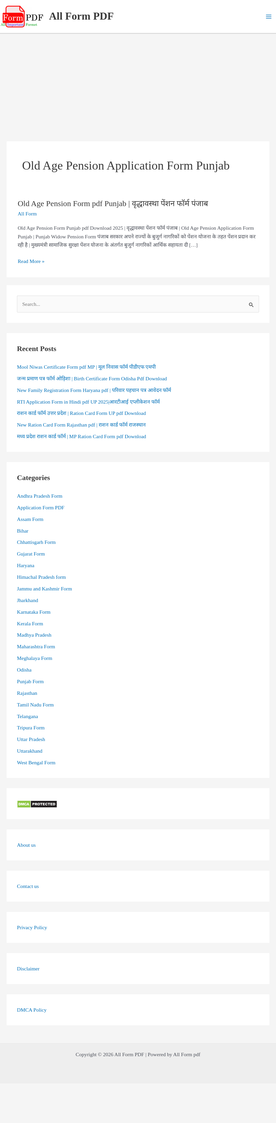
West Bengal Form (36, 762)
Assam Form (30, 519)
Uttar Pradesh (31, 739)
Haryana (26, 565)
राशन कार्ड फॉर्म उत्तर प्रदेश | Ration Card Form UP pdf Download (81, 413)
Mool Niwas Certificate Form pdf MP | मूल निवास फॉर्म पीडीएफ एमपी (86, 367)
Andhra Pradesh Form (39, 496)
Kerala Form (30, 623)
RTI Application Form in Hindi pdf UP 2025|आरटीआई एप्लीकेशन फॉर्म (88, 402)
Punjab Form (30, 681)
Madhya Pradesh (34, 635)
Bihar (22, 531)
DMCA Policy (31, 1010)
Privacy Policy (32, 927)
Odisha (24, 670)
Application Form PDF (40, 507)
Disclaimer (28, 968)
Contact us (28, 886)
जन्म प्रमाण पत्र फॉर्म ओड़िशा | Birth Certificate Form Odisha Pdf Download (92, 378)
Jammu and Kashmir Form (44, 588)
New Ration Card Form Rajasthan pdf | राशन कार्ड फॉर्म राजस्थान (81, 425)
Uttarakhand (30, 751)
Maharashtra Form (36, 646)
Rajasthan (27, 693)
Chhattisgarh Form (36, 542)
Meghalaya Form (34, 658)
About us (26, 845)
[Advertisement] (138, 83)
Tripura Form (31, 727)
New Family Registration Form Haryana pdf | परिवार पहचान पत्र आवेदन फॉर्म (94, 390)
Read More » (31, 261)
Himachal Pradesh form (41, 577)
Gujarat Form (31, 554)
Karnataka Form (33, 612)
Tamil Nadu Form (35, 704)
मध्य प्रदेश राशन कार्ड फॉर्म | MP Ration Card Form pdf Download (81, 436)
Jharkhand (27, 600)
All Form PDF (81, 16)
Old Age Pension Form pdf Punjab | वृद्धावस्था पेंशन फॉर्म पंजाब (113, 203)
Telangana (27, 716)
